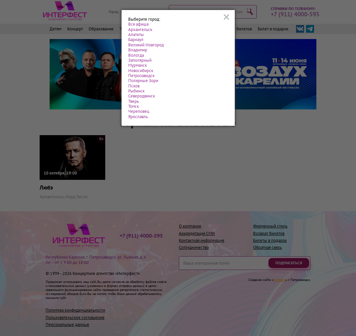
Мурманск (137, 65)
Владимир (137, 49)
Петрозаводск (141, 75)
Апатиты (136, 34)
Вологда (136, 55)
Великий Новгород (146, 44)
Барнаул (136, 39)
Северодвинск (141, 95)
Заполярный (140, 60)
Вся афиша (138, 24)
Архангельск (140, 29)
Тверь (133, 101)
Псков (134, 85)
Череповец (138, 111)
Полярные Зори (143, 80)
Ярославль (138, 116)
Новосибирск (140, 70)
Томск (133, 106)
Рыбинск (136, 90)
